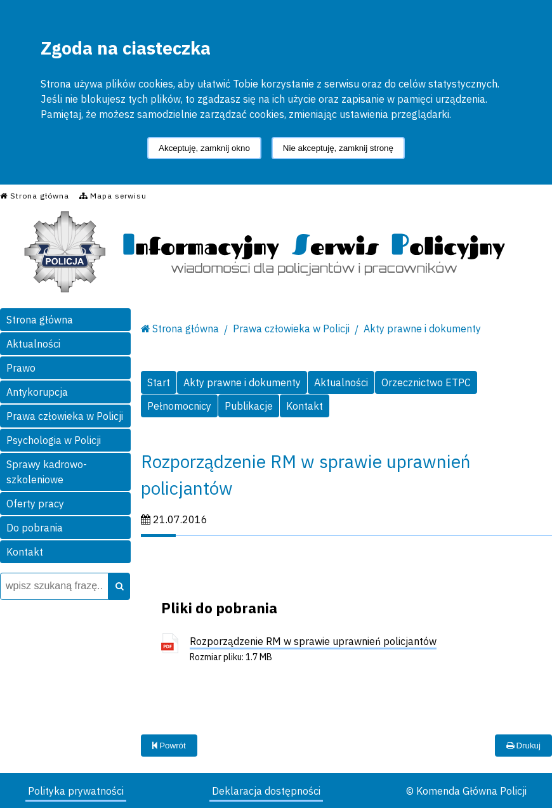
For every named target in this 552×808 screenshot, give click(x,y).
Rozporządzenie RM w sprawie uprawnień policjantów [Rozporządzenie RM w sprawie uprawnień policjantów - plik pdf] (313, 641)
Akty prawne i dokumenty (422, 328)
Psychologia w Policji (53, 440)
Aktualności (33, 343)
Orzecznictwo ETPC (426, 382)
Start (158, 382)
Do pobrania (34, 527)
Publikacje (249, 406)
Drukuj (523, 745)
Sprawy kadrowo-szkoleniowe (46, 472)
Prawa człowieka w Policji (64, 416)
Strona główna (39, 319)
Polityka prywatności (76, 791)
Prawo (21, 368)
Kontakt (24, 551)
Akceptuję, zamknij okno (204, 148)
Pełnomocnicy (179, 406)
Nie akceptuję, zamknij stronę (338, 148)
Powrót (169, 745)
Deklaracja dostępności (266, 791)
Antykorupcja (37, 392)
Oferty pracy (35, 503)
